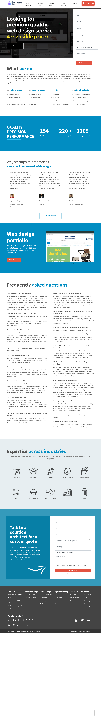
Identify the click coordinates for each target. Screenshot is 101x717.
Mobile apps (73, 594)
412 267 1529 (88, 3)
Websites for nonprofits (32, 601)
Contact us (74, 3)
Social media (58, 601)
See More (12, 260)
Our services (88, 594)
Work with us (88, 607)
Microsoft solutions (75, 601)
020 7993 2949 (22, 625)
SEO (56, 594)
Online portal (28, 604)
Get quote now (73, 570)
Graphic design (51, 4)
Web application (74, 597)
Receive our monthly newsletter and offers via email (71, 565)
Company (87, 601)
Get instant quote (84, 63)
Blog (85, 597)
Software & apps (40, 4)
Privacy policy (74, 631)
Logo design (43, 597)
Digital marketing (63, 4)
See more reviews (50, 215)
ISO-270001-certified (84, 631)
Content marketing (60, 604)
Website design (28, 4)
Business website (30, 594)
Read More (14, 46)
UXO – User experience (46, 594)
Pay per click (58, 597)
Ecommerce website (31, 597)
